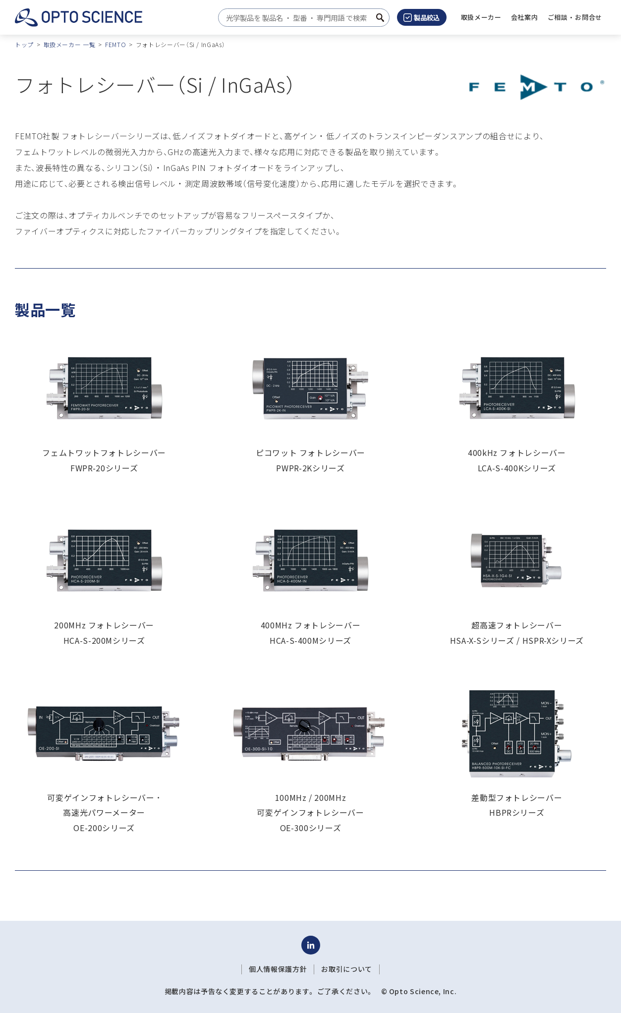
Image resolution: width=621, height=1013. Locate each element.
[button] (524, 17)
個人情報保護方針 (278, 969)
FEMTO (115, 44)
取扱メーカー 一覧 (70, 44)
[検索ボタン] (380, 17)
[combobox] (301, 17)
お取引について (346, 969)
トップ (24, 44)
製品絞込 (421, 17)
